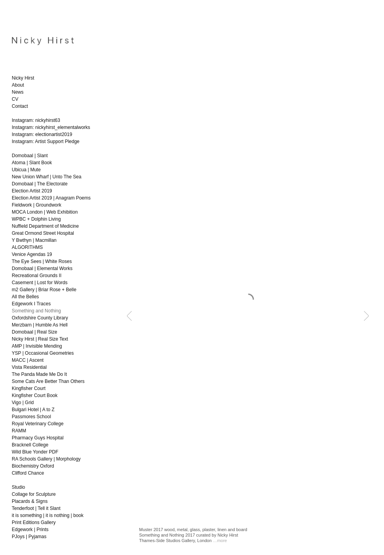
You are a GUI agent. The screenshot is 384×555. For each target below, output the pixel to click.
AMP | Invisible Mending (37, 346)
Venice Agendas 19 (32, 254)
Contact (20, 106)
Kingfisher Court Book (35, 395)
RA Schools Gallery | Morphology (46, 459)
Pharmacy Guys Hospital (37, 438)
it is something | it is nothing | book (47, 515)
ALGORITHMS (27, 247)
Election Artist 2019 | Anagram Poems (51, 198)
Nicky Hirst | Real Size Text (40, 339)
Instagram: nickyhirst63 (36, 120)
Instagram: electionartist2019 (42, 134)
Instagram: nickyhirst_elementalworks (51, 127)
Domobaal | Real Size (34, 332)
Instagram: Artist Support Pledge (46, 141)
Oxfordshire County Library (40, 318)
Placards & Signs (29, 501)
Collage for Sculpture (34, 494)
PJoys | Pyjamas (29, 536)
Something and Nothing (36, 311)
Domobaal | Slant (30, 155)
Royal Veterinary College (37, 423)
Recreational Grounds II (37, 275)
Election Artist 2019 (32, 191)
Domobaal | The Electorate (39, 184)
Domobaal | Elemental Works (42, 268)
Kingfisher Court (28, 388)
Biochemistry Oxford (33, 466)
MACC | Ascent (27, 360)
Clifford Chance (28, 473)
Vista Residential (29, 367)
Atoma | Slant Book (32, 162)
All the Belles (25, 296)
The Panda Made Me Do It (39, 374)
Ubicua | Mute (26, 169)
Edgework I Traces (31, 304)
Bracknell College (30, 445)
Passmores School (31, 416)
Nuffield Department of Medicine (45, 226)
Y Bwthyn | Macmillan (34, 240)
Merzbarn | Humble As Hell (40, 325)
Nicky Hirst (23, 78)
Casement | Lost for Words (39, 282)
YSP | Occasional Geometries (43, 353)
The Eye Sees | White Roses (42, 261)
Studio (18, 487)
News (18, 92)
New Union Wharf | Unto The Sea (47, 177)
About (18, 85)
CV (15, 99)
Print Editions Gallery (34, 522)
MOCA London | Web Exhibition (45, 212)
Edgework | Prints (30, 529)
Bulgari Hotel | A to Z (33, 409)
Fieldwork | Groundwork (37, 205)
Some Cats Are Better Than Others (48, 381)
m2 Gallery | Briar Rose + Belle (44, 289)
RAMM (19, 430)
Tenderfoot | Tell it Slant (36, 508)
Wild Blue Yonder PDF (35, 452)
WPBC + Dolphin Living (36, 219)
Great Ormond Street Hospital (43, 233)
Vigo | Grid (23, 402)
